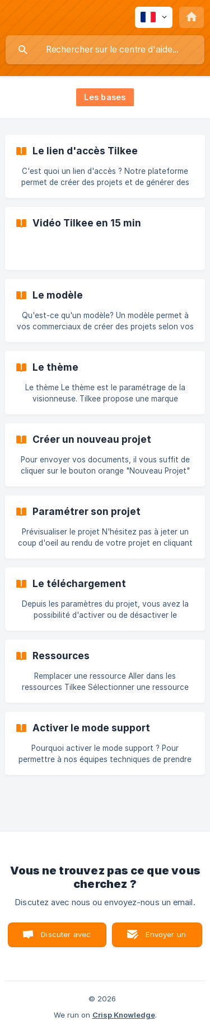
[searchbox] (105, 49)
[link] (105, 166)
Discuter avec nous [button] (66, 938)
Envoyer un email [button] (166, 938)
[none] (153, 17)
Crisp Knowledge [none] (123, 1014)
